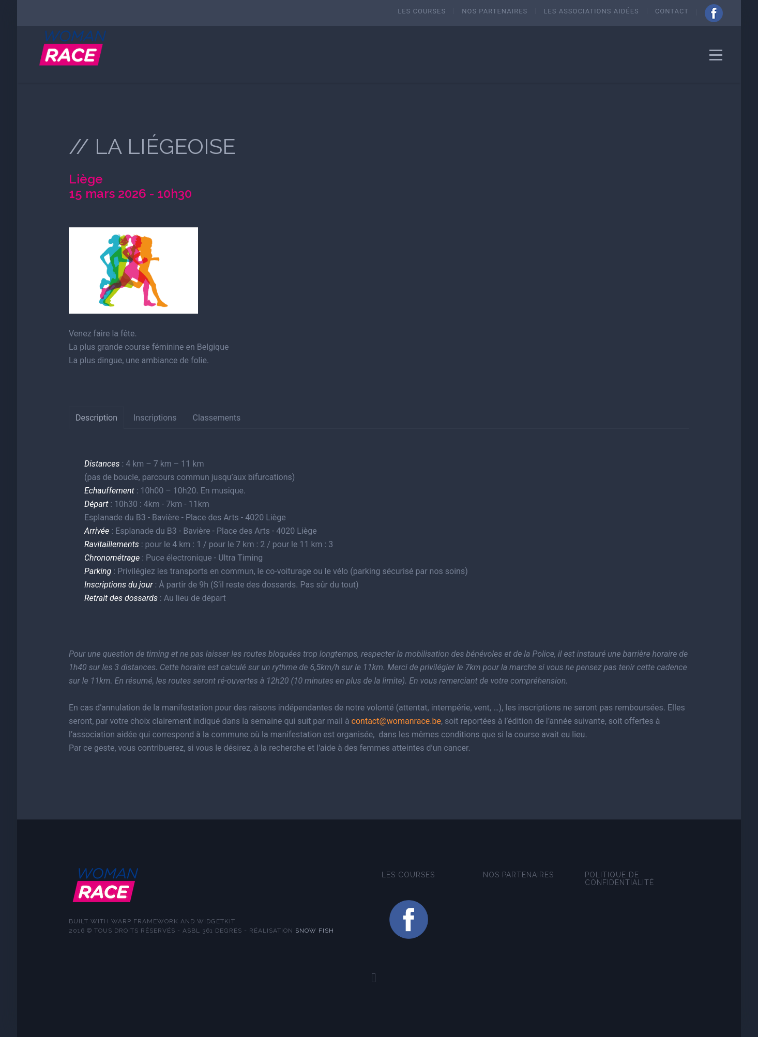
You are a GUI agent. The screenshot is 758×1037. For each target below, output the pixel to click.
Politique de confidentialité (619, 879)
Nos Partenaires (494, 11)
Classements (216, 418)
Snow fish (314, 930)
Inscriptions (154, 418)
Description (96, 418)
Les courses (422, 11)
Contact (672, 11)
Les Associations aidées (591, 11)
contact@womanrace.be (396, 721)
